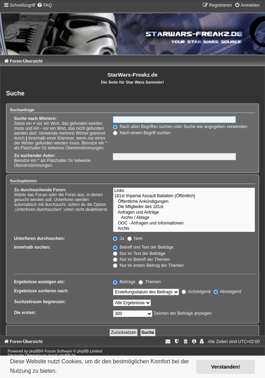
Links (184, 191)
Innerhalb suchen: (32, 247)
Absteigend (227, 291)
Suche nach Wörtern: (35, 118)
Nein (135, 238)
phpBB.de (67, 355)
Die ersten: (25, 312)
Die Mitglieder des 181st (184, 207)
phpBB (35, 351)
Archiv (184, 228)
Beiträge (124, 281)
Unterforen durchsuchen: (39, 238)
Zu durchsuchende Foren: (40, 189)
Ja (118, 238)
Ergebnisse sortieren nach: (41, 290)
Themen (149, 281)
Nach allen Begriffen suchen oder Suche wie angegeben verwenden (180, 126)
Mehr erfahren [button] (77, 371)
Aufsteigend (196, 291)
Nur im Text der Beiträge (139, 253)
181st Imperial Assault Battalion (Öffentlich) (184, 196)
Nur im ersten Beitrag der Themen (148, 265)
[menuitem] (44, 5)
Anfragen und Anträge (184, 212)
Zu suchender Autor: (34, 155)
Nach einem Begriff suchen (141, 132)
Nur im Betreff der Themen (141, 259)
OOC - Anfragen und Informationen (184, 223)
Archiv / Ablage (184, 218)
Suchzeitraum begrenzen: (40, 301)
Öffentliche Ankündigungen (184, 202)
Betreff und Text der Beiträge (143, 247)
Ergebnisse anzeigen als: (39, 281)
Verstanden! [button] (225, 367)
